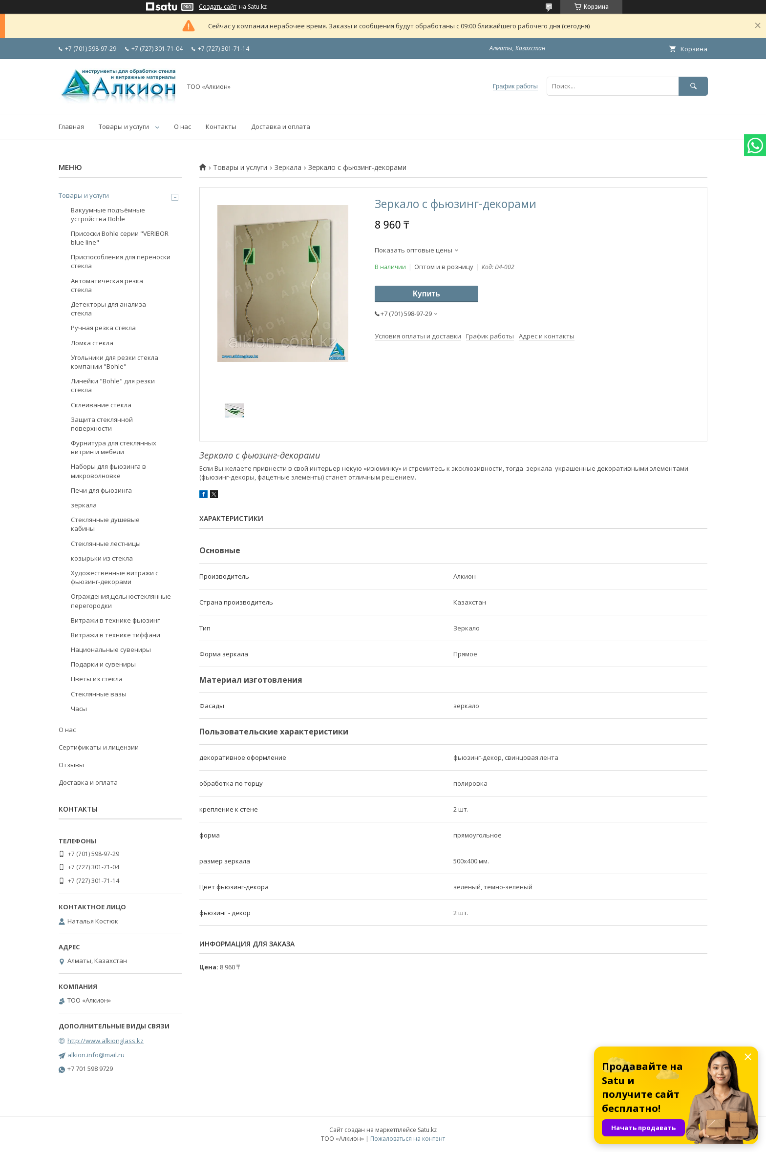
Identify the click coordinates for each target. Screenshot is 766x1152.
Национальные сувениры (111, 649)
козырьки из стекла (102, 558)
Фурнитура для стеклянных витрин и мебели (113, 447)
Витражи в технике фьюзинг (115, 620)
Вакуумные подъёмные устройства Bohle (108, 214)
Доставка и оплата (280, 126)
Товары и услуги (124, 126)
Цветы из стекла (97, 678)
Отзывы (71, 764)
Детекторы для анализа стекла (108, 308)
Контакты (221, 126)
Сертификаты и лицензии (99, 747)
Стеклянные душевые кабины (105, 524)
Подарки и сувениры (103, 664)
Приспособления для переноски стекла (120, 261)
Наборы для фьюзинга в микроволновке (108, 471)
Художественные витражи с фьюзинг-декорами (114, 577)
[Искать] (693, 86)
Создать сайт (217, 6)
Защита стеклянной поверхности (102, 424)
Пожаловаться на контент (407, 1138)
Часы (79, 708)
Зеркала (288, 167)
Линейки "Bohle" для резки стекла (113, 385)
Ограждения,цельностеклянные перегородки (121, 600)
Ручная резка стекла (103, 327)
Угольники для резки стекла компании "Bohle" (114, 362)
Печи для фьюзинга (101, 490)
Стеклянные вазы (99, 694)
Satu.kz (427, 1130)
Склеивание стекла (101, 404)
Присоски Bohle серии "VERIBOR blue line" (120, 238)
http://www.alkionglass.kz (105, 1041)
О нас (182, 126)
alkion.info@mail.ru (96, 1055)
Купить (426, 294)
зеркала (84, 505)
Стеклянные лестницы (106, 543)
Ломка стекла (92, 342)
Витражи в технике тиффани (115, 634)
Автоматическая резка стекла (107, 285)
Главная (71, 126)
